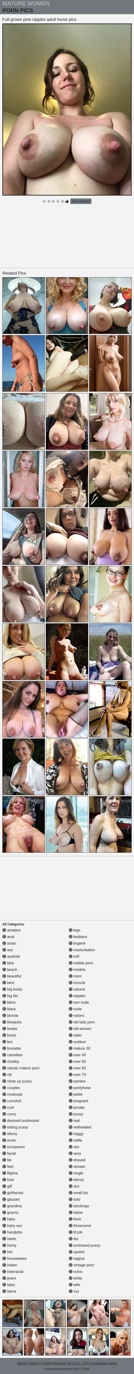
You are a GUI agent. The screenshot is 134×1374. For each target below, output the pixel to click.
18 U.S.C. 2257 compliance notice (92, 1363)
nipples (77, 996)
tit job (76, 1232)
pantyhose (80, 1088)
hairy (8, 1219)
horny (9, 1245)
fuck (8, 1180)
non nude (79, 1002)
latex (8, 1285)
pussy (76, 1114)
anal (8, 937)
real (74, 1121)
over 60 (77, 1068)
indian (9, 1265)
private (77, 1107)
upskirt (77, 1252)
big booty (12, 989)
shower (77, 1167)
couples (11, 1088)
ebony (9, 1134)
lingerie (77, 943)
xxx (74, 1291)
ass (7, 950)
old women (80, 1029)
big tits (10, 996)
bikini (9, 1002)
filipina (10, 1173)
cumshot (11, 1101)
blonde (10, 1016)
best (8, 983)
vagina (77, 1258)
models (77, 970)
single (76, 1173)
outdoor (77, 1042)
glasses (11, 1199)
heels (9, 1239)
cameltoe (12, 1055)
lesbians (78, 937)
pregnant (78, 1101)
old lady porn (82, 1022)
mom (75, 976)
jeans (9, 1278)
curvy (9, 1114)
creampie (12, 1094)
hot (7, 1252)
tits (73, 1239)
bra (7, 1042)
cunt (8, 1107)
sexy (75, 1153)
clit (7, 1075)
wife (74, 1285)
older (75, 1035)
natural (77, 989)
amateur (11, 930)
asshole (11, 956)
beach (9, 970)
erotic (9, 1140)
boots (9, 1035)
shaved (77, 1160)
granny (10, 1213)
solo (74, 1199)
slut (74, 1186)
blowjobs (12, 1022)
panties (77, 1081)
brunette (11, 1048)
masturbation (82, 950)
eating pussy (15, 1127)
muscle (77, 983)
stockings (79, 1206)
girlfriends (12, 1193)
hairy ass (12, 1226)
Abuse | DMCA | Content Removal (41, 1363)
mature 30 (79, 1048)
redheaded (80, 1127)
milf (74, 956)
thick (75, 1219)
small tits (78, 1193)
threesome (80, 1226)
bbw (8, 963)
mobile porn (81, 963)
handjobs (12, 1232)
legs (74, 930)
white (75, 1278)
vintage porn (81, 1265)
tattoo (76, 1213)
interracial (12, 1272)
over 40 (77, 1055)
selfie (75, 1140)
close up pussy (17, 1081)
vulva (75, 1272)
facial (9, 1153)
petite (76, 1094)
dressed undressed (20, 1121)
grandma (12, 1206)
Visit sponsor (81, 201)
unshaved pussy (85, 1245)
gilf (7, 1186)
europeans (13, 1147)
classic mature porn (21, 1068)
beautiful (11, 976)
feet (7, 1167)
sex (74, 1147)
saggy (76, 1134)
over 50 (77, 1062)
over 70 (77, 1075)
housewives (14, 1258)
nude (75, 1009)
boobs (9, 1029)
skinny (76, 1180)
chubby (10, 1062)
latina (9, 1291)
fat (6, 1160)
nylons (76, 1016)
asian (9, 943)
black (9, 1009)
